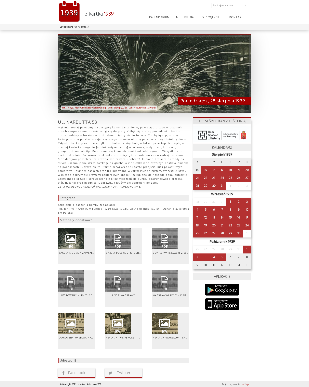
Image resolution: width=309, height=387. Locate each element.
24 (222, 178)
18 (230, 170)
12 (205, 217)
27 (247, 178)
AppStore (222, 304)
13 (214, 217)
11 (197, 217)
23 (213, 178)
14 (222, 217)
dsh (222, 134)
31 (222, 186)
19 (238, 170)
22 (205, 178)
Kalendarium (159, 17)
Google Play (222, 289)
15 (205, 170)
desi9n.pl (245, 384)
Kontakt (236, 17)
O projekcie (211, 17)
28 (197, 186)
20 (247, 170)
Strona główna (66, 27)
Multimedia (185, 17)
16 (214, 170)
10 (247, 209)
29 (205, 186)
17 (222, 170)
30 (214, 186)
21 (197, 178)
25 (230, 178)
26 (238, 178)
